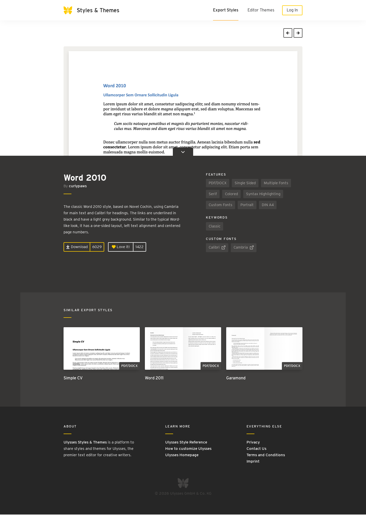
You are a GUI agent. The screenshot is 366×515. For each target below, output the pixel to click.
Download (77, 247)
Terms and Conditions (266, 455)
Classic (214, 226)
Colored (231, 194)
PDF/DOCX (217, 183)
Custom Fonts (220, 205)
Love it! (121, 247)
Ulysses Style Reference (186, 443)
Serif (213, 194)
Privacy (253, 443)
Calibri (217, 248)
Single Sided (245, 183)
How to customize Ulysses (188, 449)
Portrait (247, 205)
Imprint (253, 462)
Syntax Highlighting (263, 194)
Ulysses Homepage (182, 455)
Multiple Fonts (276, 183)
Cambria (244, 248)
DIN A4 (268, 205)
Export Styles (225, 10)
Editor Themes (261, 10)
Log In (292, 10)
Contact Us (256, 449)
